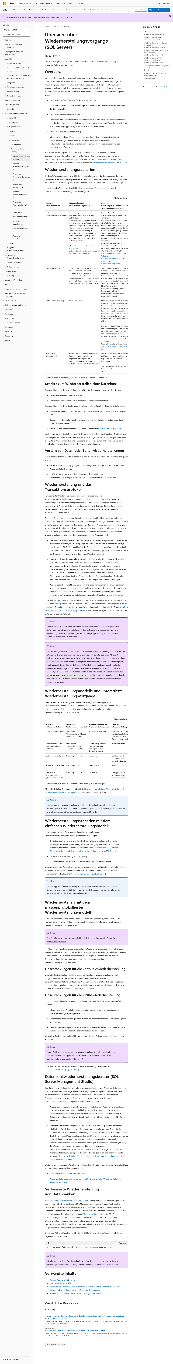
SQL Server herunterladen (159, 10)
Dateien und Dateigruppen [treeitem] (18, 185)
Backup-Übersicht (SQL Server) (63, 1280)
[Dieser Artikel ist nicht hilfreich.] (167, 86)
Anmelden (166, 3)
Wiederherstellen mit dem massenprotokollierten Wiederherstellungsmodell (153, 60)
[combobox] (16, 30)
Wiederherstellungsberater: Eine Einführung (68, 1173)
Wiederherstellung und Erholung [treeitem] (21, 157)
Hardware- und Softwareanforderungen (61, 159)
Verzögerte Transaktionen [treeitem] (18, 237)
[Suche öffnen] (159, 3)
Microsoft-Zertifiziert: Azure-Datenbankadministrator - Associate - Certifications (75, 1330)
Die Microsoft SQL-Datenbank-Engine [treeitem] (18, 69)
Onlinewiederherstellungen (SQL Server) (62, 1069)
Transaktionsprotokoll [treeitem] (20, 216)
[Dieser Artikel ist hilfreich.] (164, 86)
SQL (55, 26)
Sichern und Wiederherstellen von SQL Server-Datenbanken (75, 1290)
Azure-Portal (141, 10)
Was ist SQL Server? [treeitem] (14, 63)
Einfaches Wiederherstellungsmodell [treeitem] (21, 166)
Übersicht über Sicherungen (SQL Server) (88, 873)
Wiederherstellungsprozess (109, 428)
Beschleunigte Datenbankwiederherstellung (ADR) (66, 1200)
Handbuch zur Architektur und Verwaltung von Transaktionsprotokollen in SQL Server (85, 1286)
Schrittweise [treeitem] (17, 212)
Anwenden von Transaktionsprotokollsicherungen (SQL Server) (76, 1293)
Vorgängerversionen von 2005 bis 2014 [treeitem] (14, 53)
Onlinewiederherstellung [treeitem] (21, 230)
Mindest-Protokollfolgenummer (90, 569)
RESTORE (123, 162)
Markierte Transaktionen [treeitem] (18, 222)
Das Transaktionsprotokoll (60, 1283)
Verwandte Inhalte (150, 78)
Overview (147, 31)
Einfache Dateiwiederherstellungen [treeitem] (21, 194)
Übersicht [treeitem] (10, 109)
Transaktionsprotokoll (56, 941)
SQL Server (65, 26)
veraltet (63, 1030)
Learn (47, 26)
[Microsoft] (4, 3)
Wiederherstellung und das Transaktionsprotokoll (154, 38)
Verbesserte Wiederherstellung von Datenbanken (155, 74)
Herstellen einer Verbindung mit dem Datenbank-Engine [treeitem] (18, 76)
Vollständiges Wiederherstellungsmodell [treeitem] (21, 177)
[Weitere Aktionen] (126, 27)
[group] (86, 287)
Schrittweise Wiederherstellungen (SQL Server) (96, 851)
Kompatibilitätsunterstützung (103, 162)
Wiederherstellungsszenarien (154, 34)
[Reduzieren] (29, 25)
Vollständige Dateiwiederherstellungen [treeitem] (21, 205)
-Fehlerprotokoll (61, 603)
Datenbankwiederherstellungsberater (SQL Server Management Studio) (156, 67)
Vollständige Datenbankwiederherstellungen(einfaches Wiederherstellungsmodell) (84, 251)
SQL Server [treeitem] (9, 40)
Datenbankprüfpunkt (109, 531)
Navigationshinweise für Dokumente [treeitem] (13, 45)
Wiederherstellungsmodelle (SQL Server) (65, 1059)
